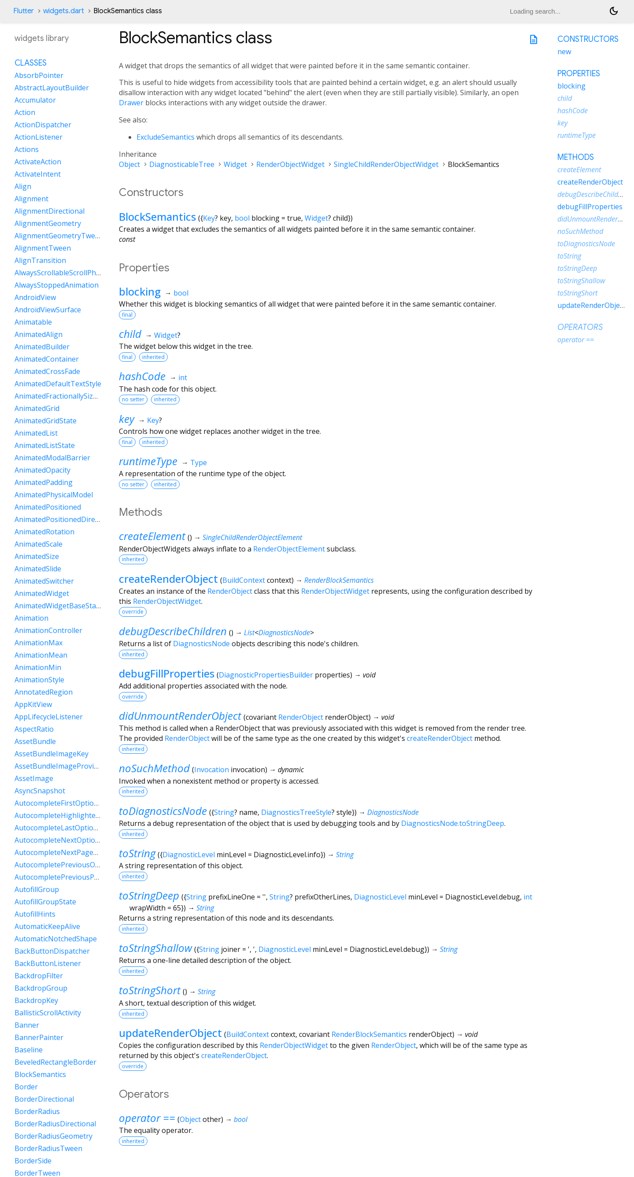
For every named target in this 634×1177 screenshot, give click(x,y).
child (130, 333)
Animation (31, 618)
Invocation (211, 769)
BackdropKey (36, 1000)
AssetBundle (35, 741)
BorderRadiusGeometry (53, 1136)
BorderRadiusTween (48, 1148)
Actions (27, 149)
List (249, 632)
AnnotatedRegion (44, 692)
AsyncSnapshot (40, 791)
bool (242, 218)
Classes (31, 63)
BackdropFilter (39, 976)
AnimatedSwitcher (44, 581)
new (564, 51)
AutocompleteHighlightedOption (68, 815)
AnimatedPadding (44, 482)
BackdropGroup (41, 988)
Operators (580, 327)
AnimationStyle (39, 680)
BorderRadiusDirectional (55, 1124)
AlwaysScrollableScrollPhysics (63, 273)
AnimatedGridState (46, 421)
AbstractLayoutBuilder (52, 88)
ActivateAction (38, 162)
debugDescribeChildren (173, 631)
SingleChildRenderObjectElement (252, 537)
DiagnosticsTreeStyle (296, 812)
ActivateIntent (38, 174)
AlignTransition (40, 260)
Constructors (588, 39)
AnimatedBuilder (42, 347)
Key (209, 218)
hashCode (142, 376)
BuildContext (243, 580)
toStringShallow (155, 947)
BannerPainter (39, 1037)
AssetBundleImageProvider (60, 766)
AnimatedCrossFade (47, 371)
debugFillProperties (166, 673)
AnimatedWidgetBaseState (59, 606)
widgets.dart (63, 11)
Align (23, 186)
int (182, 377)
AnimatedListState (45, 445)
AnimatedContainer (47, 359)
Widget (235, 164)
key (126, 418)
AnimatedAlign (39, 334)
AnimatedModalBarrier (52, 458)
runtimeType (148, 461)
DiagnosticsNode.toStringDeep (452, 823)
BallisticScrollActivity (48, 1013)
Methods (575, 157)
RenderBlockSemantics (339, 580)
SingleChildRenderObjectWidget (386, 164)
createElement (152, 536)
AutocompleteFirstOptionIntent (66, 803)
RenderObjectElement (289, 549)
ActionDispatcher (43, 125)
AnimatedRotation (44, 532)
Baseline (29, 1050)
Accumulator (35, 100)
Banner (27, 1025)
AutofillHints (35, 914)
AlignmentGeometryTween (59, 236)
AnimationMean (41, 655)
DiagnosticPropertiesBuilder (266, 675)
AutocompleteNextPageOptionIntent (75, 852)
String (224, 812)
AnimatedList (36, 433)
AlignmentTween (43, 248)
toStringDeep (149, 895)
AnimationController (48, 630)
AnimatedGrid (37, 408)
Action (25, 112)
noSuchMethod (154, 768)
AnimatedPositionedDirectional (66, 519)
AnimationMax (39, 643)
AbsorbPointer (39, 75)
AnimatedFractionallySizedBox (64, 396)
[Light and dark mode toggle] (614, 11)
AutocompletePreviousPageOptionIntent (82, 877)
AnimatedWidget (42, 593)
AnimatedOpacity (42, 470)
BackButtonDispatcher (52, 951)
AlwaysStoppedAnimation (57, 285)
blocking (140, 291)
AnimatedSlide (38, 569)
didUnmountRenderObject (180, 715)
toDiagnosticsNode (163, 810)
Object (129, 164)
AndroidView (35, 297)
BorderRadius (37, 1111)
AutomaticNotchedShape (56, 939)
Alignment (31, 199)
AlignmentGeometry (48, 223)
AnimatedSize (37, 556)
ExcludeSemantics (165, 137)
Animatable (33, 322)
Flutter (23, 11)
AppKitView (33, 704)
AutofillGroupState (45, 902)
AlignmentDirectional (50, 211)
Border (26, 1087)
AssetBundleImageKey (51, 754)
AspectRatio (34, 729)
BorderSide (33, 1161)
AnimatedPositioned (48, 507)
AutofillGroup (37, 889)
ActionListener (39, 137)
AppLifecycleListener (49, 717)
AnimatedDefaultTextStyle (58, 384)
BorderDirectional (44, 1099)
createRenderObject (168, 578)
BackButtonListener (48, 963)
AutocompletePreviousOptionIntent (74, 865)
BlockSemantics (157, 216)
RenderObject (229, 591)
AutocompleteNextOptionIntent (67, 840)
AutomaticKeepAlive (47, 926)
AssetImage (34, 778)
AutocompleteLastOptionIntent (66, 828)
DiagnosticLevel (188, 854)
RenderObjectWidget (290, 164)
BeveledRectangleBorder (55, 1062)
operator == (147, 1117)
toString (137, 853)
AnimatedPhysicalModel (54, 495)
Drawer (131, 102)
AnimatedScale (39, 544)
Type (198, 462)
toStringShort (150, 990)
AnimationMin (38, 667)
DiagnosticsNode (284, 632)
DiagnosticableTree (181, 164)
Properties (578, 73)
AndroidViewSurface (48, 310)
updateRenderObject (170, 1032)
